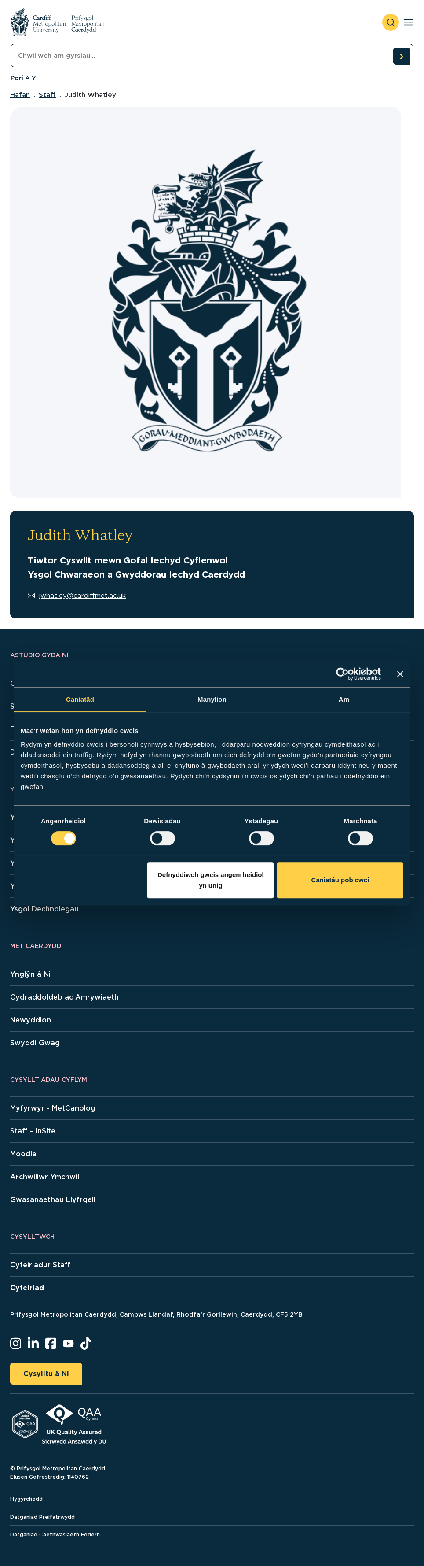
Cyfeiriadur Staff (40, 1265)
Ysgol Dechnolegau (44, 909)
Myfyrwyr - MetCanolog (52, 1108)
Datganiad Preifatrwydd (42, 1517)
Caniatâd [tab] (80, 699)
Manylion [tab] (212, 699)
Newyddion (30, 1020)
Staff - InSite (32, 1131)
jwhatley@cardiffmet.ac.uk (77, 596)
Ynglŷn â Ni (30, 974)
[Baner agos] (400, 674)
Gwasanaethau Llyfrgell (52, 1200)
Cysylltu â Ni (46, 1374)
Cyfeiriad (27, 1288)
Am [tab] (344, 699)
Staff (47, 95)
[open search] (390, 22)
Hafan (20, 95)
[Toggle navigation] (408, 22)
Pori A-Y (23, 77)
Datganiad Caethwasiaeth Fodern (55, 1534)
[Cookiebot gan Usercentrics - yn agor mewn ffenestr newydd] (342, 674)
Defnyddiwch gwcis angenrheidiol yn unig (210, 880)
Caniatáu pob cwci (340, 880)
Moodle (23, 1154)
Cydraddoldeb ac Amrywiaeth (64, 997)
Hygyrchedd (26, 1499)
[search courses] (401, 56)
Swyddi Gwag (35, 1043)
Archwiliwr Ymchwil (44, 1177)
